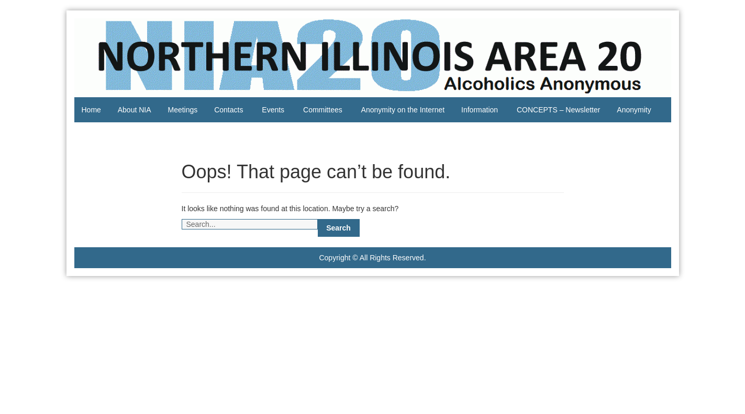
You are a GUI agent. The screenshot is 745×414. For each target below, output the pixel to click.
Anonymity (634, 110)
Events (273, 110)
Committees (322, 110)
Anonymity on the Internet (403, 110)
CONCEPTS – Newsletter (558, 110)
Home (91, 110)
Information (479, 110)
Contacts (228, 110)
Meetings (182, 110)
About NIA (134, 110)
